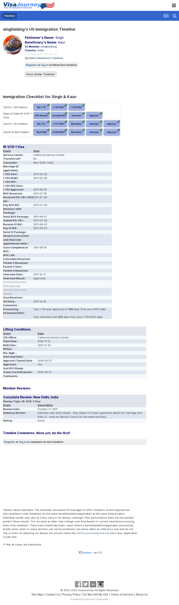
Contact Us (53, 594)
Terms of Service (122, 594)
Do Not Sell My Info (95, 594)
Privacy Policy (71, 594)
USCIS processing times (91, 533)
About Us (142, 594)
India (40, 50)
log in (44, 64)
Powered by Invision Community (89, 599)
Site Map (37, 594)
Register (31, 64)
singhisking (49, 46)
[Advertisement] (49, 476)
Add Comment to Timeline (46, 58)
